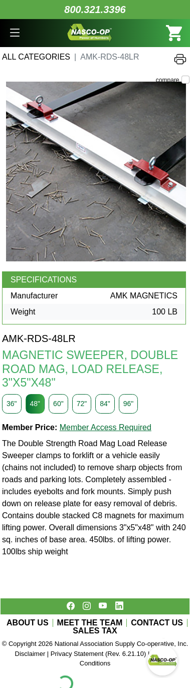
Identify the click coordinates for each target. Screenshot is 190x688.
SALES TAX (95, 631)
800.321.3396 (94, 9)
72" (82, 404)
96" (128, 404)
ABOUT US (28, 623)
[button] (15, 33)
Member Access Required (105, 427)
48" (35, 404)
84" (105, 404)
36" (12, 404)
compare (167, 80)
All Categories (36, 57)
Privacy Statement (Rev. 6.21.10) (98, 653)
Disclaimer (30, 653)
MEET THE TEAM (90, 623)
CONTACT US (157, 623)
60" (58, 404)
